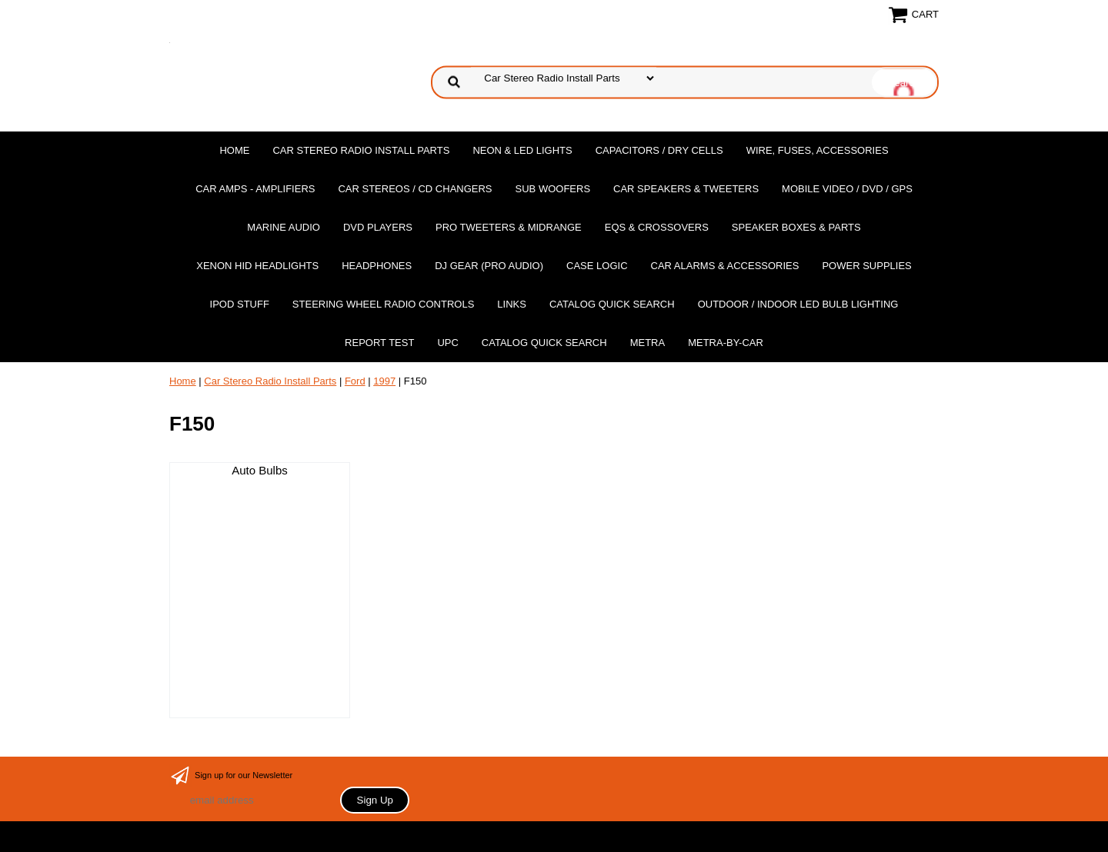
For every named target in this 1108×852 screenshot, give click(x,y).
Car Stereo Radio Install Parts (360, 150)
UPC (447, 342)
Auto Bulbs (260, 470)
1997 (384, 381)
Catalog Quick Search (612, 304)
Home (234, 150)
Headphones (377, 265)
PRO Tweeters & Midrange (509, 227)
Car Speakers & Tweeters (686, 189)
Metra (648, 342)
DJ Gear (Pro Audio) (489, 265)
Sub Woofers (553, 189)
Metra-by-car (725, 342)
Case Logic (596, 265)
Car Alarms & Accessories (725, 265)
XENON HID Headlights (257, 265)
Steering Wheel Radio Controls (383, 304)
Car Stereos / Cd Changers (415, 189)
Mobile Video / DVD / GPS (847, 189)
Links (511, 304)
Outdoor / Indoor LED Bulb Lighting (798, 304)
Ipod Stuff (239, 304)
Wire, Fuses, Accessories (817, 150)
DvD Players (377, 227)
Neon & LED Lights (522, 150)
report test (379, 342)
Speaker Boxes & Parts (796, 227)
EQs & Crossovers (657, 227)
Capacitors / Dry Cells (659, 150)
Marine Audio (283, 227)
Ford (355, 381)
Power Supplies (866, 265)
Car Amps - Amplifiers (255, 189)
